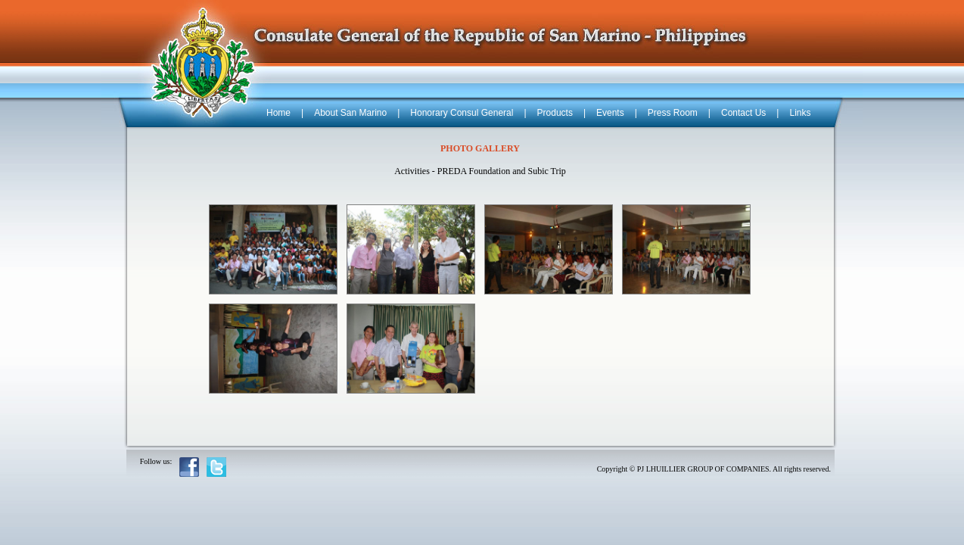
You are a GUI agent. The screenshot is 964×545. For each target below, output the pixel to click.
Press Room (673, 112)
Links (799, 112)
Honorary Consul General (461, 112)
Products (555, 112)
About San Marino (350, 112)
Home (278, 112)
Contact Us (743, 112)
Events (610, 112)
